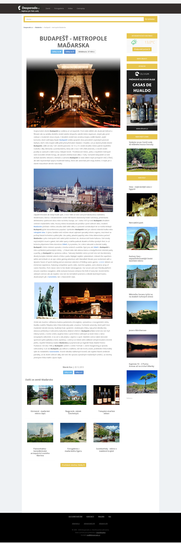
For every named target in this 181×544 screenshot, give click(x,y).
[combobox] (84, 19)
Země (48, 8)
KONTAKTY (90, 518)
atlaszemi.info (103, 525)
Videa (70, 8)
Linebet (101, 262)
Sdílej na (68, 372)
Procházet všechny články (73, 466)
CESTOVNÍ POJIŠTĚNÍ (75, 518)
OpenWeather (101, 534)
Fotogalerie (59, 8)
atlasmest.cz (76, 525)
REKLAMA (101, 518)
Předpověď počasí (142, 49)
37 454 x (86, 52)
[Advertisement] (73, 493)
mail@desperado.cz (93, 537)
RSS (110, 518)
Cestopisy (81, 8)
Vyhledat (150, 19)
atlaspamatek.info (89, 525)
